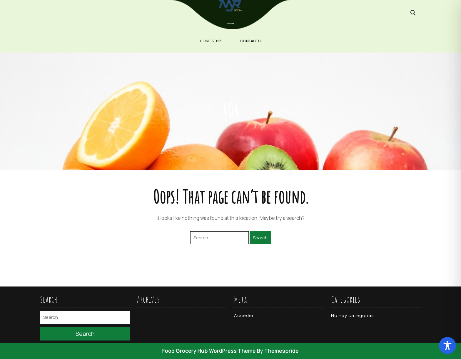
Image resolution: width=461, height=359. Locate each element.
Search (260, 238)
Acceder (244, 315)
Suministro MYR (230, 23)
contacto (250, 40)
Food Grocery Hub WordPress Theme (209, 351)
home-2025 (211, 40)
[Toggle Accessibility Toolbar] (447, 345)
